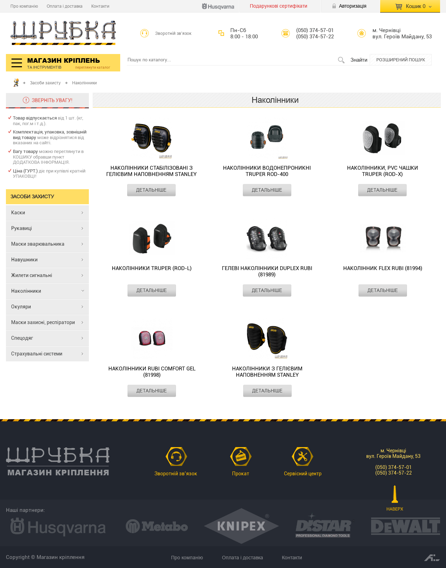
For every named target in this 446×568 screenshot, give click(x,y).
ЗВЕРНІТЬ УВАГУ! (52, 100)
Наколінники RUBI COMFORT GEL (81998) (151, 372)
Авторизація (353, 6)
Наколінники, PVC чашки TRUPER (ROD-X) (382, 171)
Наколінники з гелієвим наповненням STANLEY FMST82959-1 (267, 372)
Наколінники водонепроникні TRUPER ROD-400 (267, 171)
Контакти (100, 6)
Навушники (24, 259)
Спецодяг (22, 338)
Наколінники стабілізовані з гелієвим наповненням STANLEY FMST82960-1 (151, 171)
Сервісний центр (303, 473)
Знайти (359, 60)
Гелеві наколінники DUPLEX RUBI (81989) (267, 271)
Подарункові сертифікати (278, 6)
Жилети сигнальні (31, 275)
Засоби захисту (45, 82)
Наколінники (26, 291)
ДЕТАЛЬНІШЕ (151, 190)
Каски (18, 212)
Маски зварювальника (37, 244)
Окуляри (21, 306)
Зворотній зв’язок (173, 33)
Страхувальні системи (36, 353)
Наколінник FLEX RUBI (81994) (382, 268)
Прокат (240, 473)
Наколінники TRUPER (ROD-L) (152, 268)
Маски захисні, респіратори (43, 322)
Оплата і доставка (65, 6)
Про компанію (24, 6)
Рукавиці (21, 228)
